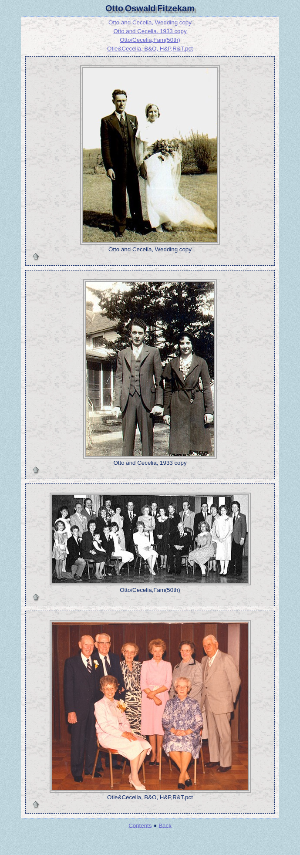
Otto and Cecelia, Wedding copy (150, 22)
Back (165, 825)
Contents (140, 825)
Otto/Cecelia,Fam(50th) (150, 40)
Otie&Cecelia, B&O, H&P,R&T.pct (150, 48)
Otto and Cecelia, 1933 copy (149, 31)
